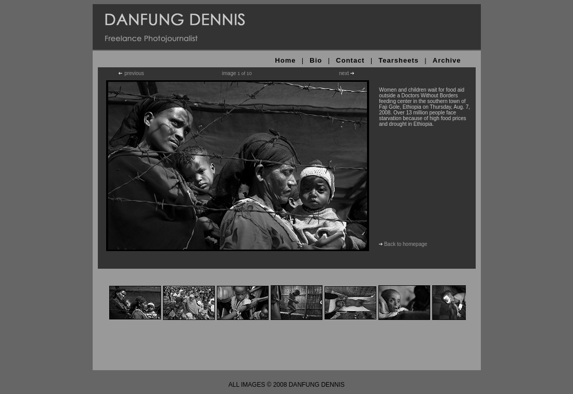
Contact (350, 60)
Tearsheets (398, 60)
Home (285, 60)
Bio (316, 60)
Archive (447, 60)
